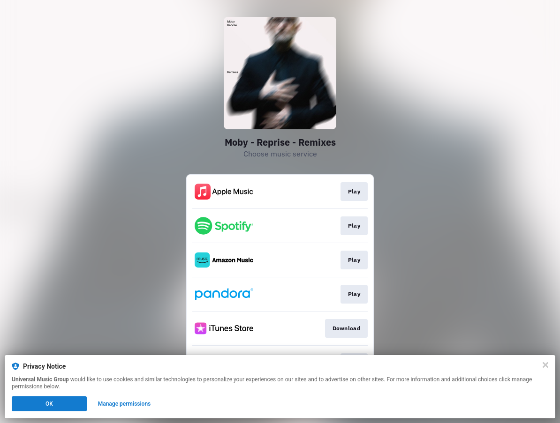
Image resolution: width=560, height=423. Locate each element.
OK (49, 404)
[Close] (545, 364)
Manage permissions (124, 404)
